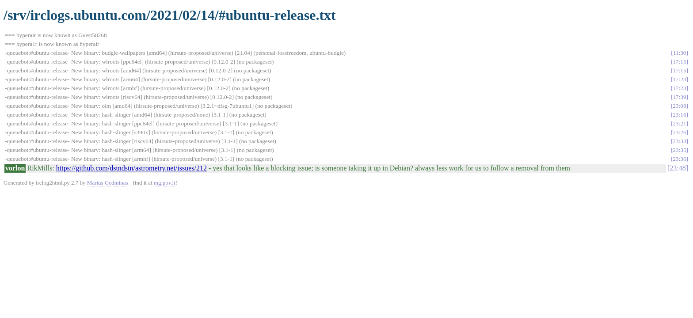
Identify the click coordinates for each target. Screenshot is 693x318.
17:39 (679, 97)
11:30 (679, 52)
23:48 (677, 168)
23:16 (679, 114)
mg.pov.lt (164, 182)
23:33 (679, 141)
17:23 (679, 79)
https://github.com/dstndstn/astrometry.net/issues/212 (131, 168)
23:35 (679, 150)
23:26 (679, 132)
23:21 (679, 123)
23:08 (679, 105)
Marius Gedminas (107, 182)
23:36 (679, 158)
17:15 (679, 61)
